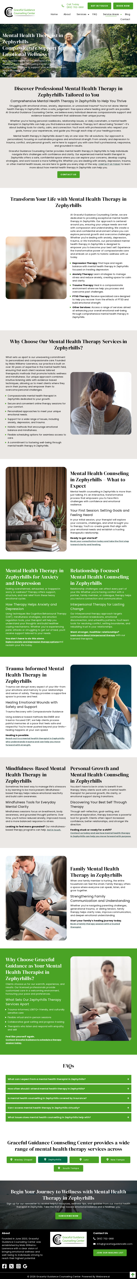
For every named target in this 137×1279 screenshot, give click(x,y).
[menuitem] (54, 14)
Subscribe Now (68, 1215)
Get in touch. (54, 829)
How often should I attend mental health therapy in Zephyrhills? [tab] (46, 1088)
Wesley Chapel (21, 1159)
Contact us (68, 174)
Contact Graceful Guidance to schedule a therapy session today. (33, 1041)
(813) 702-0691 (105, 1238)
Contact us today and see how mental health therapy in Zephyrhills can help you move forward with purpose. (100, 835)
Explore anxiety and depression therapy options (32, 641)
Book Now (123, 5)
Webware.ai (103, 1276)
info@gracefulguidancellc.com (114, 1243)
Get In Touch (99, 5)
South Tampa (68, 1168)
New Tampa (116, 1159)
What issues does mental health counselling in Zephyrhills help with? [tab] (49, 1117)
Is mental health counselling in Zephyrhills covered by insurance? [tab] (47, 1098)
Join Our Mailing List (110, 1252)
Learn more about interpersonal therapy (92, 635)
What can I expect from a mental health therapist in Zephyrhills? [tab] (47, 1079)
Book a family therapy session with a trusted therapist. (95, 925)
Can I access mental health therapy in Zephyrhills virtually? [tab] (44, 1107)
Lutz (84, 1159)
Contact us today (109, 164)
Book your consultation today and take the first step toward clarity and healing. (99, 543)
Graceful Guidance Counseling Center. (58, 1276)
